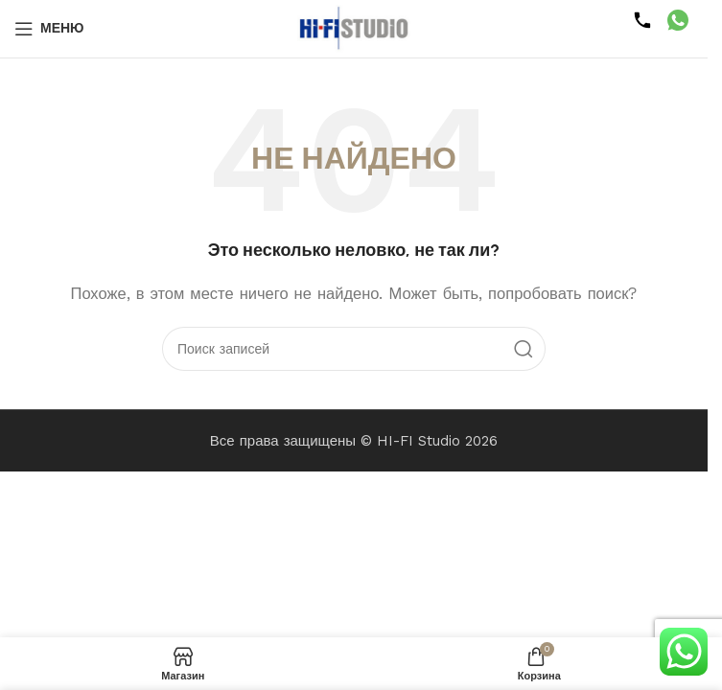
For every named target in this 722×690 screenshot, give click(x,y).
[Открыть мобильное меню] (49, 29)
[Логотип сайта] (353, 27)
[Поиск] (354, 349)
